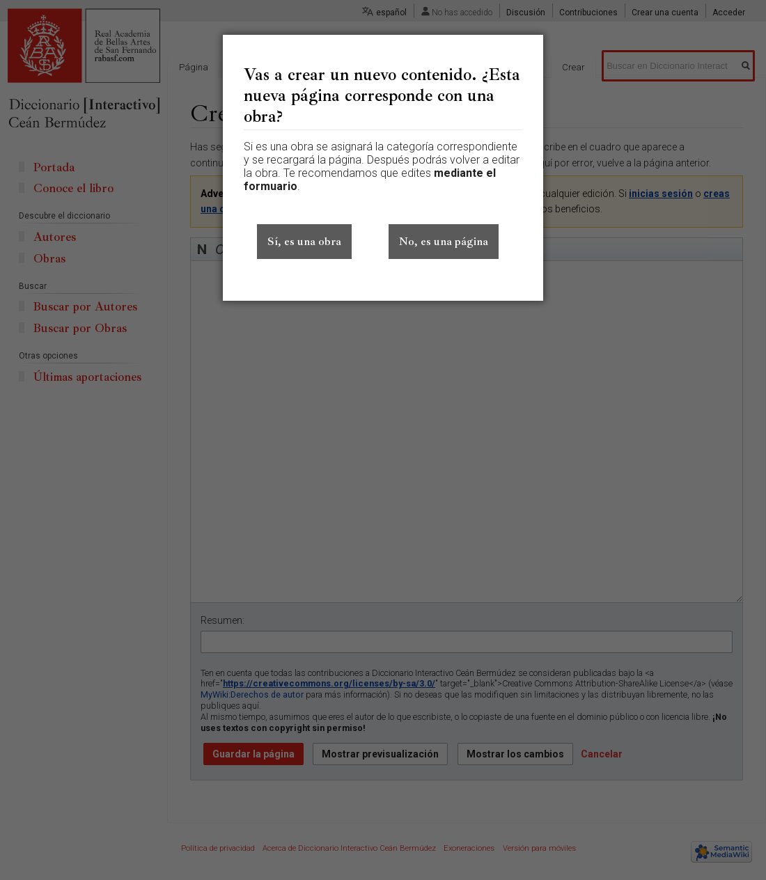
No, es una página (443, 242)
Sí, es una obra (304, 242)
